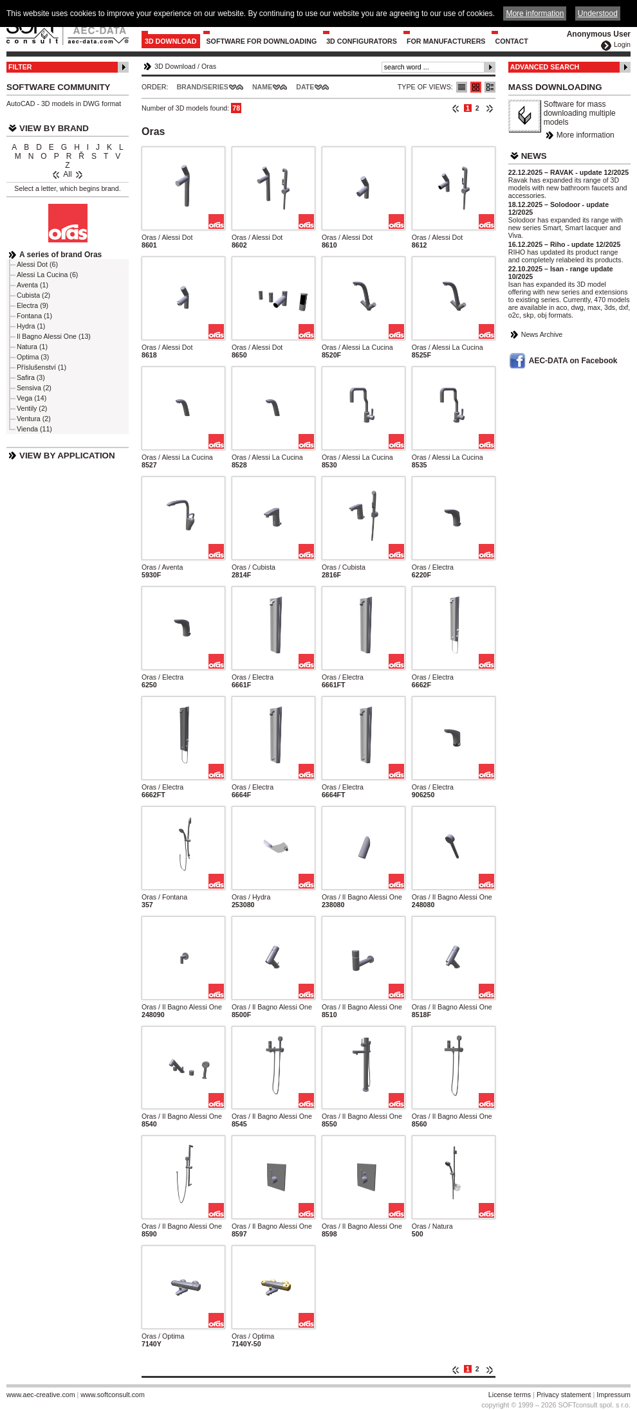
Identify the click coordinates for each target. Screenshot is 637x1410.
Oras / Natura (432, 1226)
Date (305, 87)
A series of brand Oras (60, 254)
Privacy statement (564, 1394)
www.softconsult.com (112, 1394)
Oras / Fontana (164, 897)
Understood (598, 13)
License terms (509, 1394)
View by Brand (54, 128)
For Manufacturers (446, 41)
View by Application (67, 455)
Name (262, 87)
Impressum (613, 1394)
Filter (20, 67)
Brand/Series (202, 87)
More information (585, 135)
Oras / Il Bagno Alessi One (362, 897)
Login (622, 44)
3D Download (171, 41)
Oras (208, 66)
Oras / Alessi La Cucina (357, 347)
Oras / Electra (433, 567)
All (67, 174)
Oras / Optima (163, 1336)
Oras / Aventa (162, 567)
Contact (511, 41)
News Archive (542, 334)
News (534, 156)
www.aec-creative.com (40, 1394)
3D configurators (361, 41)
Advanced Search (545, 67)
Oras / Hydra (251, 897)
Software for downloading (262, 41)
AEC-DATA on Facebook (573, 360)
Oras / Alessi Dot (167, 237)
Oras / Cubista (253, 567)
